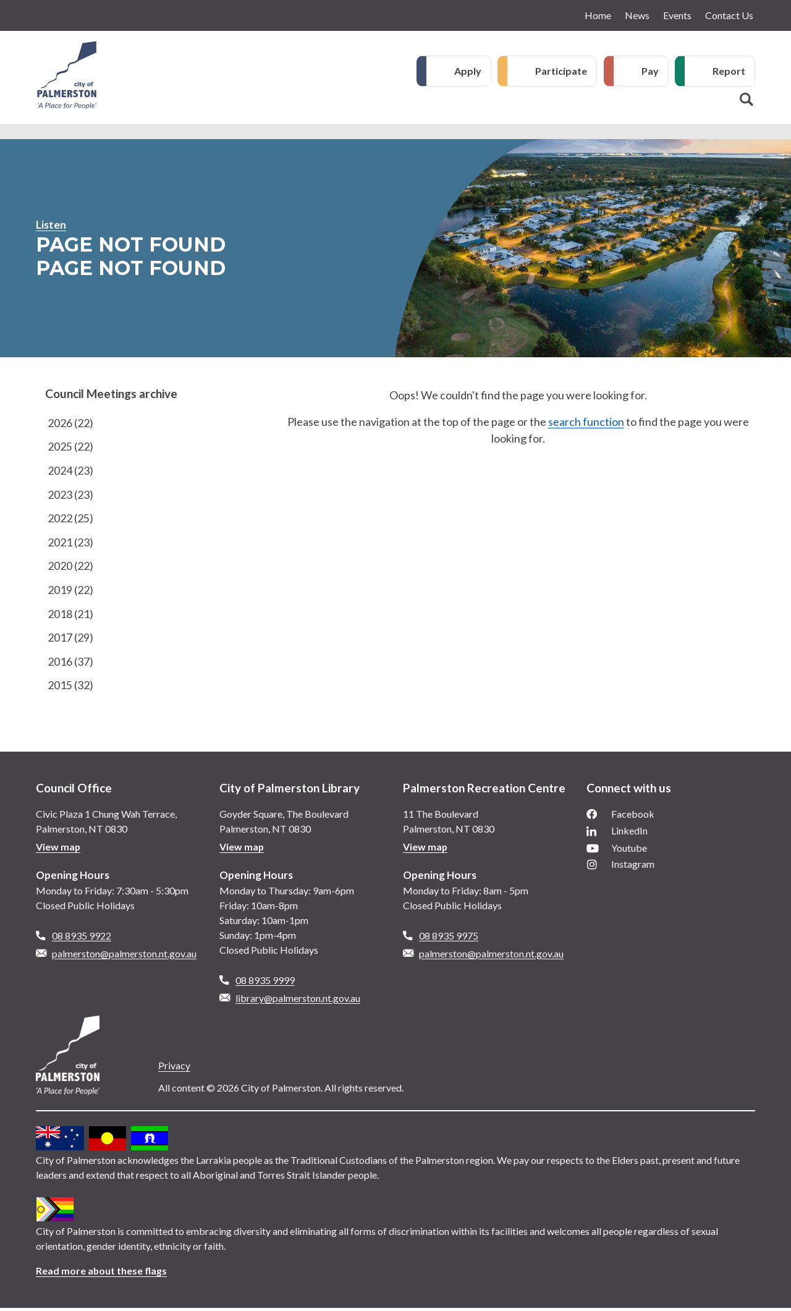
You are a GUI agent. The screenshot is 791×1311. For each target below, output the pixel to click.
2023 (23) (70, 495)
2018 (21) (70, 615)
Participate (561, 71)
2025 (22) (70, 447)
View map (58, 849)
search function (586, 421)
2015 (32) (70, 688)
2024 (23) (70, 471)
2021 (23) (70, 543)
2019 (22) (70, 591)
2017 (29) (70, 640)
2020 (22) (70, 567)
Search (746, 99)
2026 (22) (70, 423)
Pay (650, 71)
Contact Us (729, 15)
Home (598, 15)
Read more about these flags (101, 1273)
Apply (467, 71)
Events (677, 15)
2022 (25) (70, 519)
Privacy (174, 1068)
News (637, 15)
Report (729, 71)
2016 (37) (70, 664)
